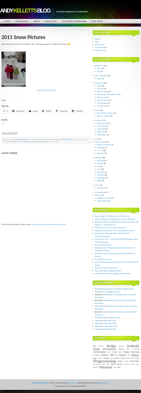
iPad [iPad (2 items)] (116, 355)
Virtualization (102, 103)
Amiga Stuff (51, 21)
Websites (100, 153)
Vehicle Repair (102, 201)
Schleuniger (101, 135)
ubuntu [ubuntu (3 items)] (119, 364)
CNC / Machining (101, 76)
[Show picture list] (46, 90)
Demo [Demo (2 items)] (120, 352)
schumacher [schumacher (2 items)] (96, 364)
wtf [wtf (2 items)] (115, 367)
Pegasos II (101, 132)
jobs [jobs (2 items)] (129, 355)
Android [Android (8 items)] (133, 346)
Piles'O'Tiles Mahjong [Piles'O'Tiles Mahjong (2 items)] (132, 358)
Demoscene (101, 97)
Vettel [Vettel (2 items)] (137, 364)
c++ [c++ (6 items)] (121, 349)
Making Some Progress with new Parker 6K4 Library (114, 230)
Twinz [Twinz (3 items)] (112, 364)
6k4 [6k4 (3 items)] (94, 346)
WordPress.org (100, 50)
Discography (21, 21)
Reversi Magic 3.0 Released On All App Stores (112, 216)
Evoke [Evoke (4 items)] (127, 352)
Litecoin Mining (103, 100)
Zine (98, 71)
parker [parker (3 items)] (117, 358)
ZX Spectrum (102, 106)
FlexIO (99, 78)
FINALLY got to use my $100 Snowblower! (111, 227)
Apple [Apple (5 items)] (96, 349)
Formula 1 (101, 188)
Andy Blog (25, 10)
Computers (99, 83)
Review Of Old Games (103, 245)
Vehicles (98, 195)
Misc (96, 139)
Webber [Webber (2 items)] (95, 367)
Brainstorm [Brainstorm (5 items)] (109, 349)
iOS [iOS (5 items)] (112, 355)
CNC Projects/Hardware (74, 21)
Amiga (99, 86)
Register (98, 39)
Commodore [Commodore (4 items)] (99, 352)
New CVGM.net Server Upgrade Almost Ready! (113, 273)
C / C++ (100, 150)
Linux (99, 169)
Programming (100, 142)
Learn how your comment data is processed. (49, 224)
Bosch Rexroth (102, 123)
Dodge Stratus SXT (104, 198)
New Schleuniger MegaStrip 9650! (108, 271)
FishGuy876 (23, 139)
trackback (42, 141)
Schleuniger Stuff (113, 317)
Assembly (100, 148)
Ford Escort (101, 126)
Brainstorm (99, 65)
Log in (97, 41)
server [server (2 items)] (103, 364)
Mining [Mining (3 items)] (106, 358)
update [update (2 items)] (132, 364)
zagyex (97, 320)
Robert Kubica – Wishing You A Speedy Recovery (73, 29)
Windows (100, 175)
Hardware (98, 120)
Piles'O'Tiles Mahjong (105, 113)
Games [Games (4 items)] (104, 355)
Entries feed (99, 44)
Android (100, 163)
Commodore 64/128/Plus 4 (107, 94)
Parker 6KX (101, 129)
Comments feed (101, 47)
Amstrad (100, 88)
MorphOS (100, 172)
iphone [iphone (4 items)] (122, 355)
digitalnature (103, 383)
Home (8, 21)
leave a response (31, 141)
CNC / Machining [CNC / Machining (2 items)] (132, 349)
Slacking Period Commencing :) (107, 268)
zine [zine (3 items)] (118, 367)
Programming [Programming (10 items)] (104, 361)
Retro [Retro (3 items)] (120, 361)
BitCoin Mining (102, 91)
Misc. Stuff (97, 21)
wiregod (98, 326)
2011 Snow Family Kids (9, 133)
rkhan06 (98, 289)
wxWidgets (101, 178)
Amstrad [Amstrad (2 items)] (121, 346)
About (36, 21)
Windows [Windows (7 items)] (105, 367)
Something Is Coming (103, 259)
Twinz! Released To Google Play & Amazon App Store (115, 219)
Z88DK (99, 180)
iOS (98, 166)
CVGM (99, 68)
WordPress (72, 383)
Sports (97, 185)
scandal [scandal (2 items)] (126, 361)
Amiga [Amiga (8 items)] (111, 346)
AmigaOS (100, 160)
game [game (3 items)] (97, 355)
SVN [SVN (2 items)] (107, 364)
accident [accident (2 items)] (101, 346)
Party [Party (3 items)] (123, 358)
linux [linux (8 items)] (135, 355)
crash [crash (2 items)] (109, 352)
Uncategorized (66, 139)
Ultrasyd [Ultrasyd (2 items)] (126, 364)
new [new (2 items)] (111, 358)
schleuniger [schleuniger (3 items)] (134, 361)
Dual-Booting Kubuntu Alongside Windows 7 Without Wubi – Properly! (19, 30)
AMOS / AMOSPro (104, 145)
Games (97, 110)
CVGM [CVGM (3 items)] (114, 352)
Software (98, 158)
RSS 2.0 (17, 141)
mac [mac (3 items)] (100, 358)
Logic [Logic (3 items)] (95, 358)
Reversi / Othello (103, 116)
